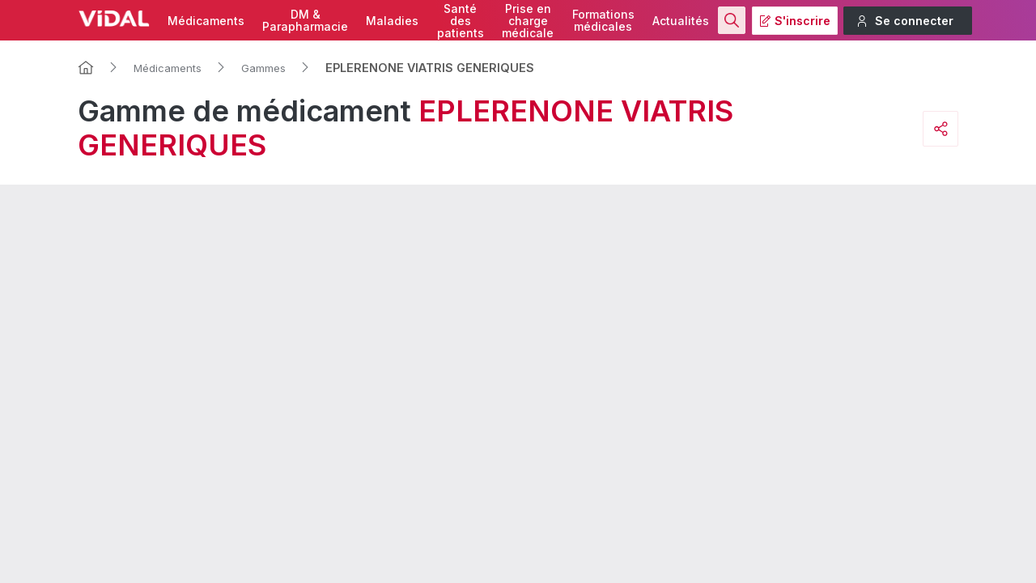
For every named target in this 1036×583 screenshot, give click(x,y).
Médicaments (206, 21)
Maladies (392, 21)
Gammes (263, 68)
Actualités (680, 21)
